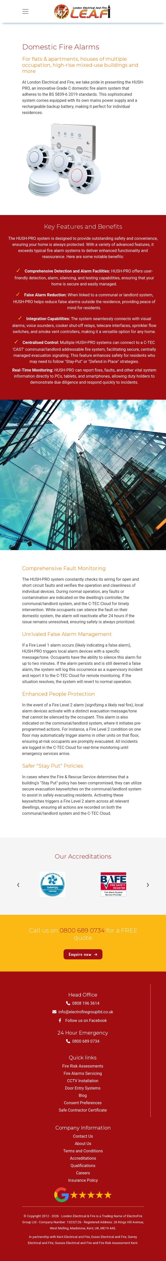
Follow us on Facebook (83, 1020)
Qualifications (83, 1165)
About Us (83, 1143)
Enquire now (83, 954)
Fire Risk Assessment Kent (118, 1243)
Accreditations (83, 1158)
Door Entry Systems (83, 1088)
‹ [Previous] (18, 884)
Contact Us (83, 1136)
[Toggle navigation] (25, 11)
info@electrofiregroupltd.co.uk (82, 1012)
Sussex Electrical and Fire (73, 1243)
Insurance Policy (83, 1180)
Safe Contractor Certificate (83, 1110)
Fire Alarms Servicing (83, 1073)
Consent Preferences (83, 1102)
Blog (83, 1095)
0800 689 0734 (82, 930)
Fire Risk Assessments (82, 1066)
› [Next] (147, 884)
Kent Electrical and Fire (73, 1237)
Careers (83, 1173)
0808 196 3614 (82, 1003)
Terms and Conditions (83, 1151)
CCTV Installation (82, 1080)
